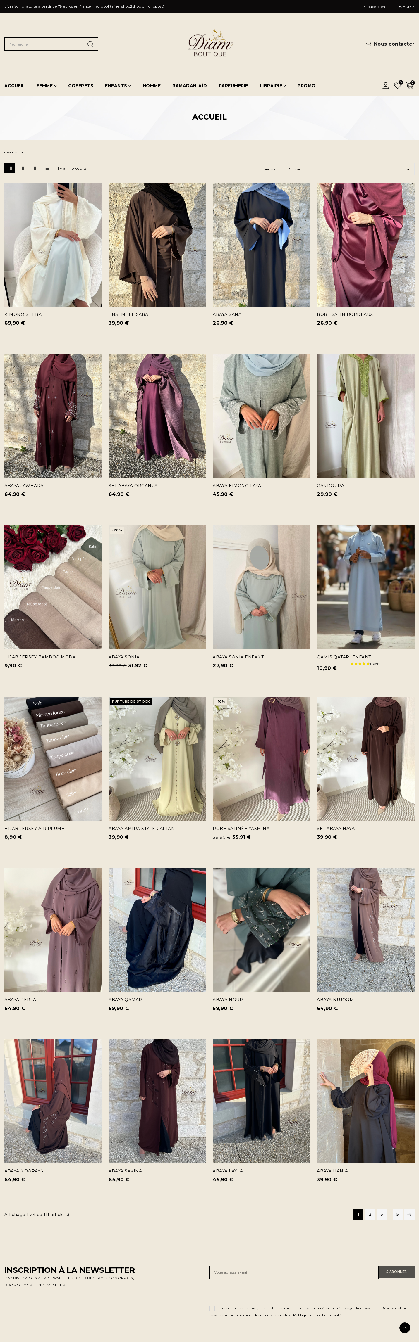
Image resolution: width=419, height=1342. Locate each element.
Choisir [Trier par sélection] (350, 169)
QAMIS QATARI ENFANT (344, 657)
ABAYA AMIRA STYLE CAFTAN (142, 828)
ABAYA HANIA (332, 1171)
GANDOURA (330, 485)
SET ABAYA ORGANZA (133, 485)
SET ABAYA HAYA (336, 828)
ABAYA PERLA (20, 999)
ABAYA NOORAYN (24, 1171)
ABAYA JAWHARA (24, 485)
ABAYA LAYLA (228, 1171)
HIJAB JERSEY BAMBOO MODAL (41, 657)
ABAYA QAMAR (125, 999)
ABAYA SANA (227, 314)
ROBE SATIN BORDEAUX (345, 314)
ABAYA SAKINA (125, 1171)
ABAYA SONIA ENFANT (238, 657)
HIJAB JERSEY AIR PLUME (34, 828)
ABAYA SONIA (124, 657)
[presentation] (254, 1293)
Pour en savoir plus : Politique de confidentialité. (299, 1315)
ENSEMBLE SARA (128, 314)
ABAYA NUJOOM (335, 999)
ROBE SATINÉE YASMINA (241, 828)
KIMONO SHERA (23, 314)
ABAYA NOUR (228, 999)
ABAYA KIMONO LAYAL (238, 485)
